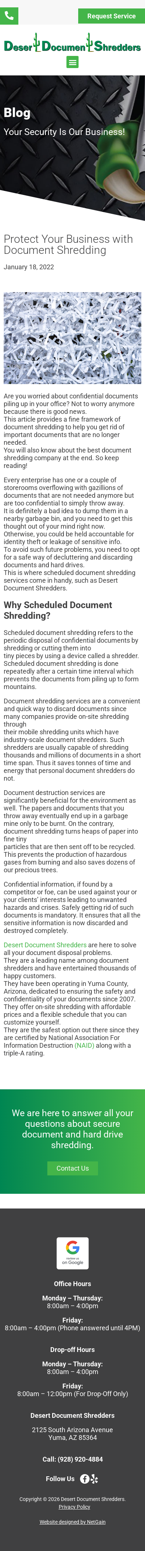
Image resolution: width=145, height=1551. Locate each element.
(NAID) (84, 1045)
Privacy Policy (74, 1507)
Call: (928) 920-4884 (73, 1459)
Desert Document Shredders (45, 945)
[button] (72, 62)
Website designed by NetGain (73, 1522)
